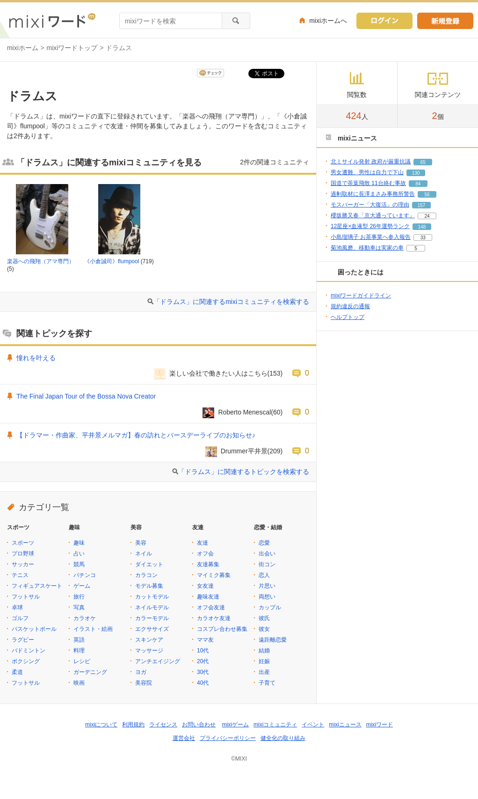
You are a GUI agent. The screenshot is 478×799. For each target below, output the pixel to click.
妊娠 (264, 661)
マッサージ (149, 650)
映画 (79, 683)
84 (417, 183)
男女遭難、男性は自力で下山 (367, 172)
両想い (267, 596)
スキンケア (149, 639)
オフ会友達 (211, 607)
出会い (267, 553)
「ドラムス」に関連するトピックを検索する (243, 471)
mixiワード (379, 724)
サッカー (23, 564)
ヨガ (140, 672)
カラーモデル (152, 618)
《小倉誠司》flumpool (111, 261)
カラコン (146, 575)
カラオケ (84, 618)
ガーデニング (90, 672)
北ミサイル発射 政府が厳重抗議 (371, 161)
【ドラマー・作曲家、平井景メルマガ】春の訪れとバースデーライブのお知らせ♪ (135, 435)
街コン (267, 564)
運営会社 (184, 738)
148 (422, 226)
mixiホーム (22, 48)
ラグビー (23, 639)
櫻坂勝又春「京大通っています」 (373, 215)
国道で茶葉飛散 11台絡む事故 (368, 183)
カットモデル (152, 596)
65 (423, 162)
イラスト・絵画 (93, 629)
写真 (79, 607)
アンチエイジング (157, 661)
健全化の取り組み (283, 738)
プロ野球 (23, 553)
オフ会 (205, 553)
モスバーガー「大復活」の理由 (370, 204)
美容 (140, 543)
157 (422, 205)
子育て (267, 683)
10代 (203, 650)
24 (426, 216)
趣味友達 (208, 596)
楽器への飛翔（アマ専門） (40, 261)
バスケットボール (34, 629)
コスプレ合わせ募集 (222, 629)
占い (79, 553)
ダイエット (149, 564)
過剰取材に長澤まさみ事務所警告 (373, 194)
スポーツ (23, 543)
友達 (202, 543)
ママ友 (205, 639)
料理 (79, 650)
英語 (79, 639)
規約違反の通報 (350, 306)
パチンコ (84, 575)
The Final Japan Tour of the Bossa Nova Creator (86, 396)
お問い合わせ (199, 724)
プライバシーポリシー (228, 738)
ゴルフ (20, 618)
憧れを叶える (36, 358)
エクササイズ (152, 629)
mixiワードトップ (72, 48)
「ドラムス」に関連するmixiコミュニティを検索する (231, 301)
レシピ (81, 661)
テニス (20, 575)
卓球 (17, 607)
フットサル (26, 596)
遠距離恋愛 (273, 639)
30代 (203, 672)
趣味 (79, 543)
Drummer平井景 (244, 451)
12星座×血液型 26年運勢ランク (370, 226)
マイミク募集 (214, 575)
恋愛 (264, 543)
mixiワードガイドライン (361, 295)
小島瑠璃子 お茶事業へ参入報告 (371, 237)
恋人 (264, 575)
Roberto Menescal (244, 412)
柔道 (17, 672)
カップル (270, 607)
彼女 (264, 629)
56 (426, 194)
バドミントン (28, 650)
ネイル (143, 553)
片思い (267, 586)
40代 (203, 683)
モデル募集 (149, 586)
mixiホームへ (328, 20)
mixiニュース (345, 724)
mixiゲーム (235, 724)
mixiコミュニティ (275, 724)
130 (416, 173)
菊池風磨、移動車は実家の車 (367, 247)
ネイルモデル (152, 607)
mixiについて (101, 724)
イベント (313, 724)
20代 (203, 661)
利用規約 (133, 724)
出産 (264, 672)
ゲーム (81, 586)
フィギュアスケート (37, 586)
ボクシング (26, 661)
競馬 (79, 564)
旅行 (79, 596)
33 (423, 237)
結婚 (264, 650)
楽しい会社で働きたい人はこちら (218, 373)
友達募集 (208, 564)
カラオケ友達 (214, 618)
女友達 (205, 586)
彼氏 (264, 618)
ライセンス (163, 724)
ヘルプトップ (347, 317)
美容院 (143, 683)
